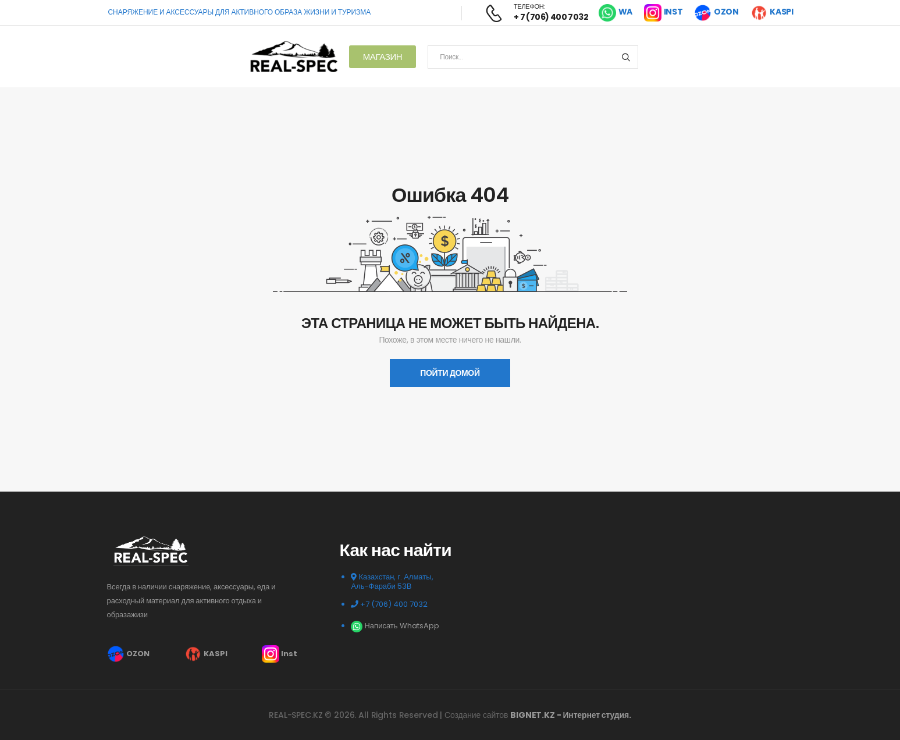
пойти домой (449, 373)
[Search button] (625, 57)
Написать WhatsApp (395, 625)
